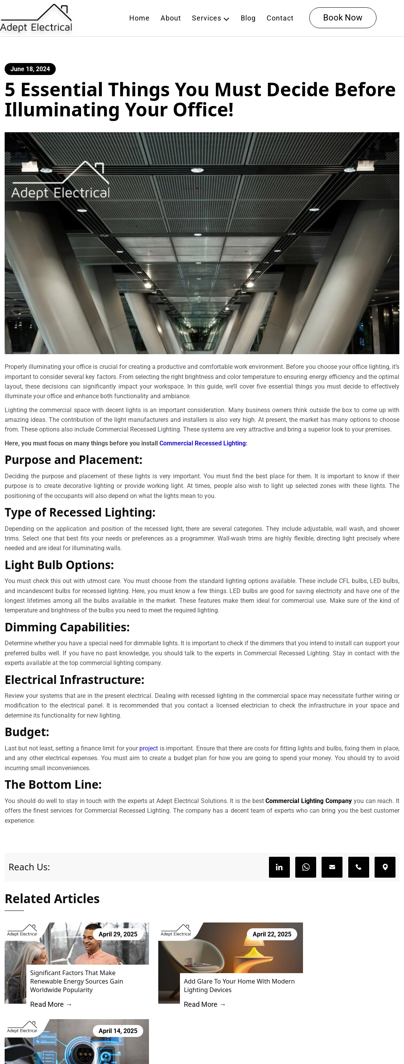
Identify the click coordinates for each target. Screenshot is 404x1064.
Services (207, 18)
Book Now (343, 18)
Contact (280, 18)
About (171, 18)
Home (140, 18)
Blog (248, 18)
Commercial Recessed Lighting (202, 446)
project (148, 753)
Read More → (48, 1000)
